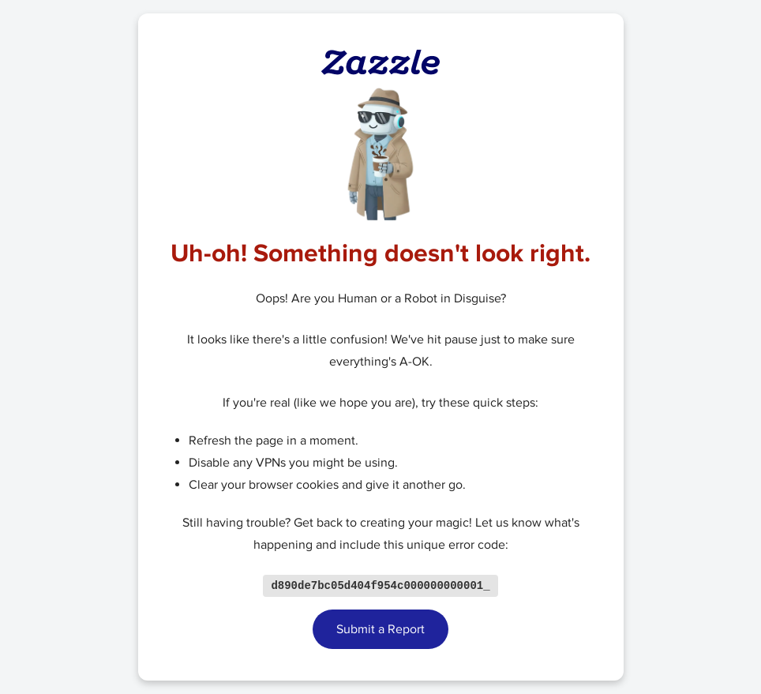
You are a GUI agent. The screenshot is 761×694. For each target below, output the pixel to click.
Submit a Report (380, 630)
